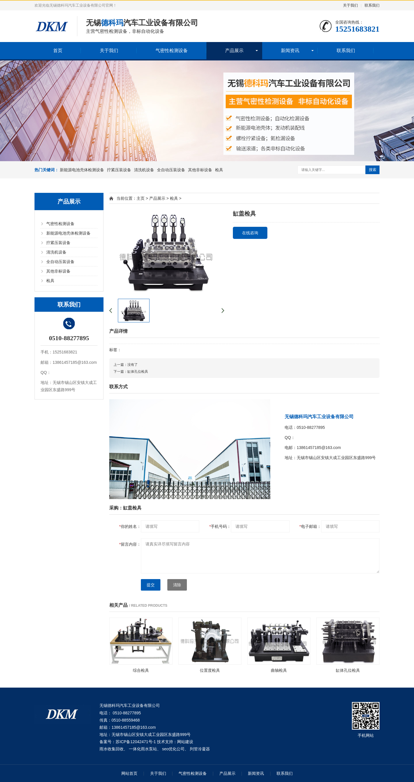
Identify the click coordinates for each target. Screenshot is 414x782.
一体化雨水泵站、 (145, 749)
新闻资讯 (290, 50)
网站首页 (129, 773)
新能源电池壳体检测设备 (82, 170)
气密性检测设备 (172, 50)
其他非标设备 (200, 170)
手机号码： (220, 526)
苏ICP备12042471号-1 (136, 741)
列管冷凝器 (200, 749)
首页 (57, 50)
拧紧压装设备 (119, 170)
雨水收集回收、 (113, 749)
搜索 (372, 170)
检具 (219, 170)
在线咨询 (250, 233)
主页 (141, 198)
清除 (177, 585)
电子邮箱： (310, 526)
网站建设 (185, 741)
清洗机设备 (144, 170)
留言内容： (130, 544)
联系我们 (372, 5)
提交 (151, 585)
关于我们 (350, 5)
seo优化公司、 (175, 749)
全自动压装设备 (171, 170)
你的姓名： (130, 526)
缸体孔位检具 (137, 372)
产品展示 (234, 50)
